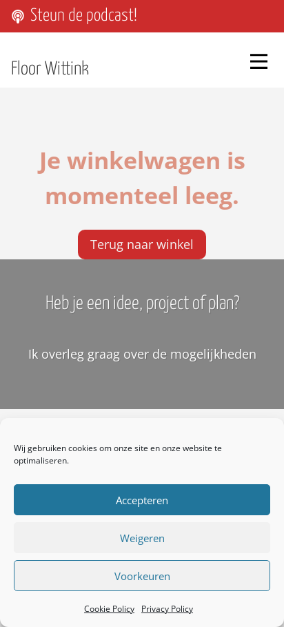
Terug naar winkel (142, 237)
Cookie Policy (109, 609)
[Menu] (259, 60)
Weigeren (142, 538)
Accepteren (142, 500)
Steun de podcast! (83, 16)
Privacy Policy (167, 609)
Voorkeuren (142, 576)
